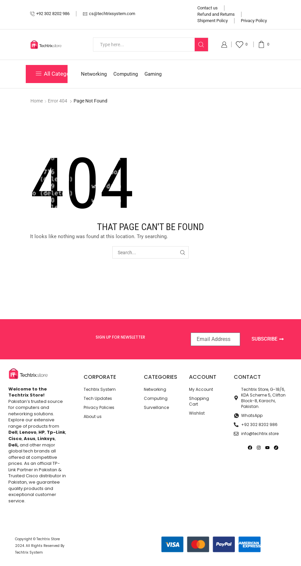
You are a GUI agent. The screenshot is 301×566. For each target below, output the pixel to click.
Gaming (153, 74)
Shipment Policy (212, 20)
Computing (125, 74)
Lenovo (27, 432)
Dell (12, 432)
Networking (94, 74)
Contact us (207, 7)
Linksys (46, 438)
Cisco (15, 438)
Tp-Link (56, 432)
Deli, (13, 445)
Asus (29, 438)
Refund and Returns (216, 14)
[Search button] (201, 44)
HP (41, 432)
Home (36, 100)
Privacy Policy (254, 20)
